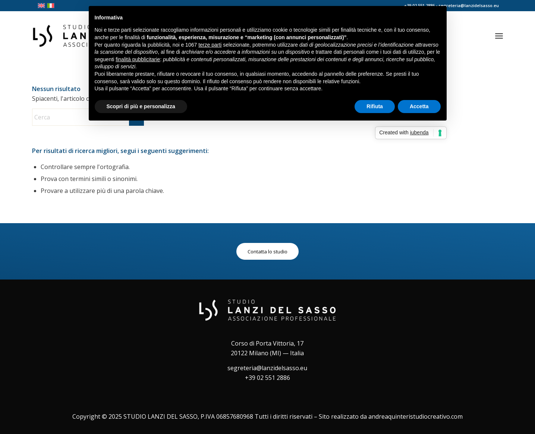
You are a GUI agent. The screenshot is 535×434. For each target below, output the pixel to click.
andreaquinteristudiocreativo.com (415, 416)
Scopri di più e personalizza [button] (141, 106)
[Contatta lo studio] (267, 251)
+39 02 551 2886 (267, 378)
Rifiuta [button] (374, 106)
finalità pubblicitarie (138, 59)
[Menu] (499, 35)
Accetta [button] (419, 106)
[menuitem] (499, 35)
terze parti (209, 45)
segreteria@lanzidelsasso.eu (267, 368)
